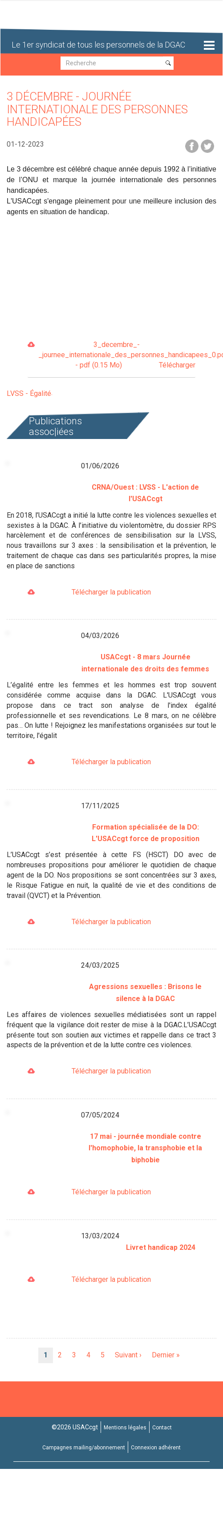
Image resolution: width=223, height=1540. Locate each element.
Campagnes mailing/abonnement (83, 1447)
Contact (162, 1427)
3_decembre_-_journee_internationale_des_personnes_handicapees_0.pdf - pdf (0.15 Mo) (116, 355)
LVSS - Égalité (29, 393)
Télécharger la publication (111, 592)
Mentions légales (125, 1427)
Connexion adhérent (156, 1447)
